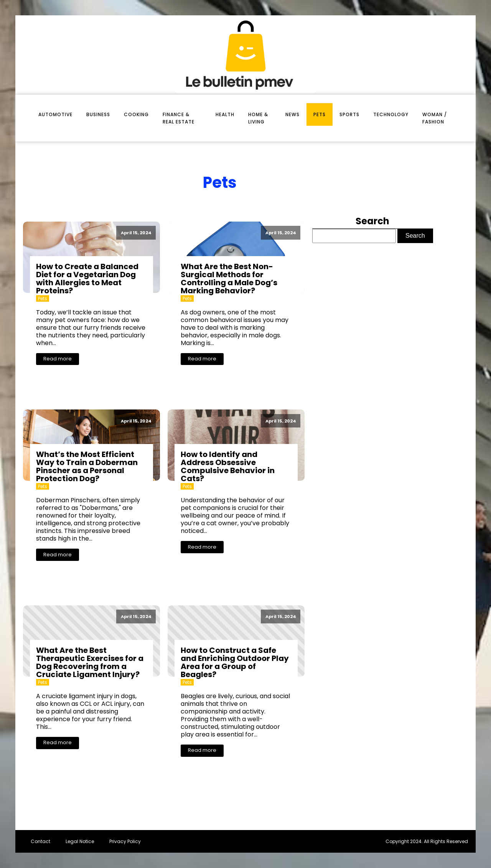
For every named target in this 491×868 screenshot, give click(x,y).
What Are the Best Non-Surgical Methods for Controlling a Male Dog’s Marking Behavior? (229, 278)
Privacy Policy (125, 841)
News (292, 114)
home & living (258, 118)
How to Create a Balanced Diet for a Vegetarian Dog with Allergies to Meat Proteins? (87, 278)
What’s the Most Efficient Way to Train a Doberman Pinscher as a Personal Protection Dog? (87, 466)
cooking (136, 114)
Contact (40, 841)
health (225, 114)
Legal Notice (80, 841)
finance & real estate (178, 118)
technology (391, 114)
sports (349, 114)
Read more (57, 358)
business (98, 114)
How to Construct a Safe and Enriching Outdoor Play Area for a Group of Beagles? (235, 662)
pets (319, 114)
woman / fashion (434, 118)
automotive (55, 114)
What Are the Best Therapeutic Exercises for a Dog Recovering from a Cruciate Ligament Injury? (89, 662)
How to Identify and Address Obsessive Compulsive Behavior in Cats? (228, 466)
